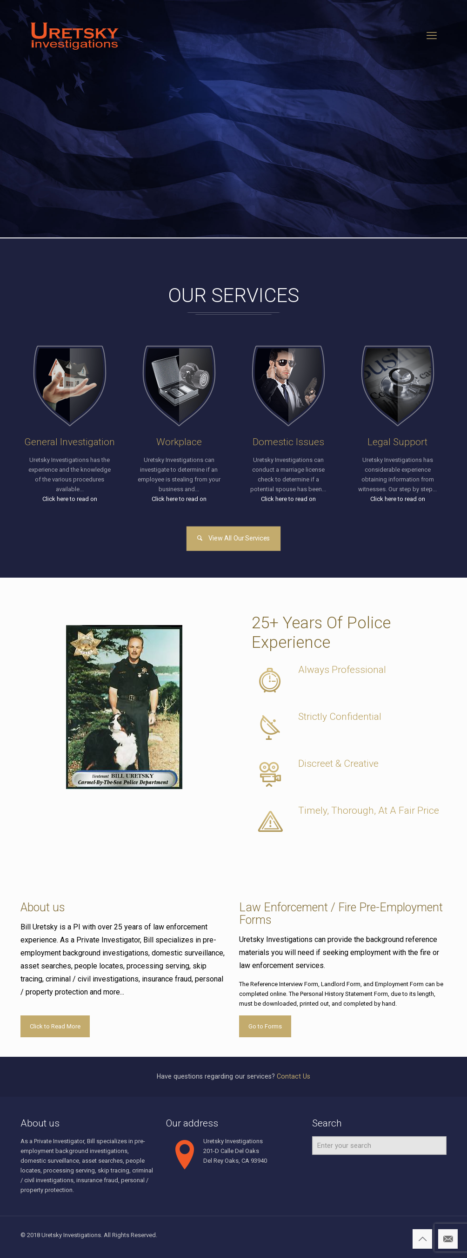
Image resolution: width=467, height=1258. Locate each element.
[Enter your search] (379, 1145)
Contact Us (293, 1076)
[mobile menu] (432, 36)
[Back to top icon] (422, 1239)
